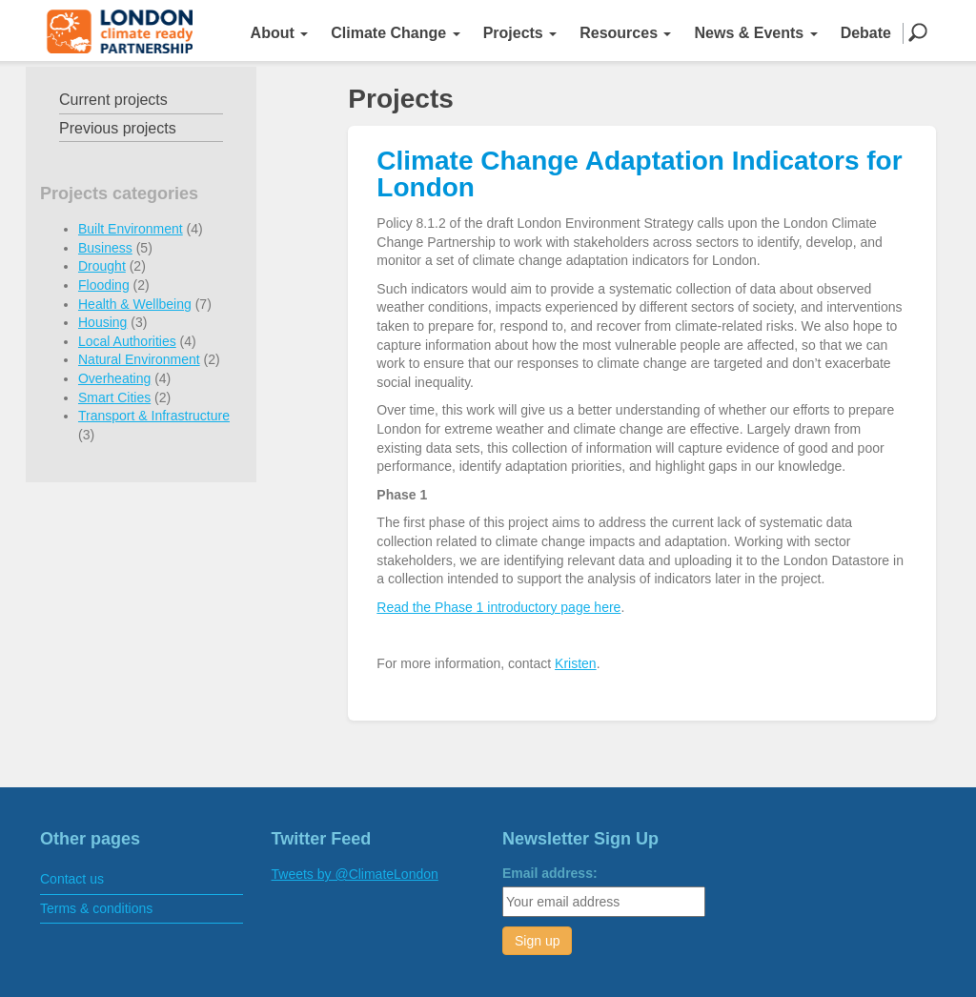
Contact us (72, 878)
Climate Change (395, 33)
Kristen (576, 663)
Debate (866, 33)
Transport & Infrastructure (154, 415)
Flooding (104, 285)
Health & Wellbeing (135, 304)
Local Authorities (127, 341)
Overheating (114, 378)
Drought (102, 266)
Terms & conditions (96, 908)
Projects (520, 33)
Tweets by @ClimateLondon (355, 874)
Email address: (550, 873)
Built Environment (130, 228)
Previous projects (117, 128)
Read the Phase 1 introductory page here (498, 607)
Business (105, 247)
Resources (625, 33)
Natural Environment (139, 359)
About (280, 33)
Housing (102, 322)
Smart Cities (114, 397)
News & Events (755, 33)
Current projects (113, 100)
